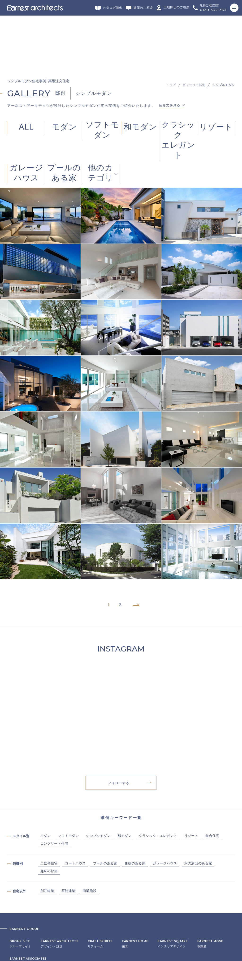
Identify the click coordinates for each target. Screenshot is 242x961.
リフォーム (100, 851)
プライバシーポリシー (25, 917)
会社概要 (15, 903)
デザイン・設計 (59, 851)
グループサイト (20, 851)
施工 (135, 851)
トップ (171, 25)
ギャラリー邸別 (194, 25)
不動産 (210, 851)
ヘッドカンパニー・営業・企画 (31, 868)
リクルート (17, 910)
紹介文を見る (169, 45)
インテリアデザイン (173, 851)
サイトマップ (18, 925)
